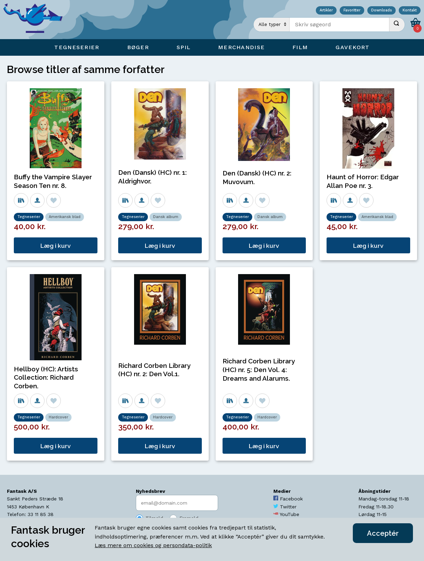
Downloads (381, 10)
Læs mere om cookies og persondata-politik (153, 545)
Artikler (326, 10)
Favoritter (351, 10)
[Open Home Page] (36, 19)
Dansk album (165, 217)
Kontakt (410, 10)
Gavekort (352, 47)
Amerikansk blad (65, 217)
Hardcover (58, 417)
